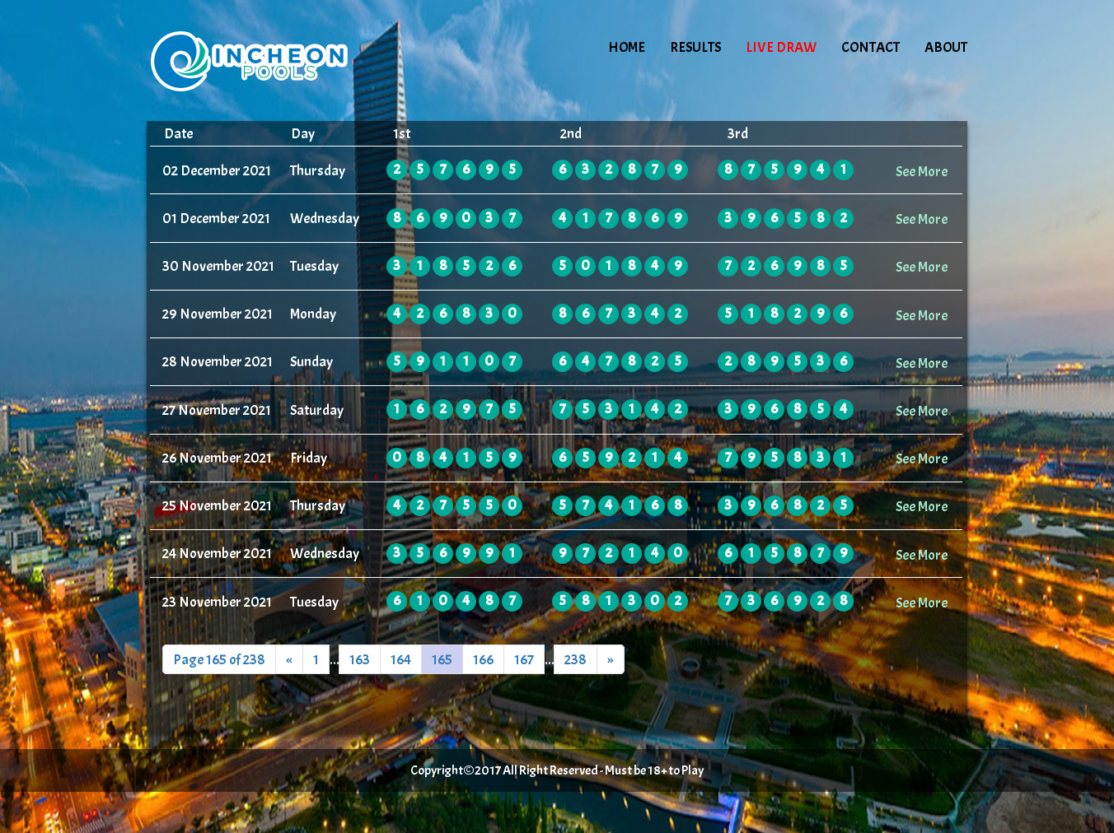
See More (922, 171)
